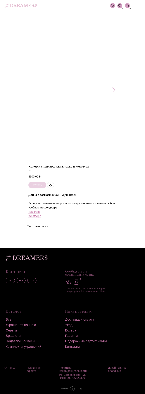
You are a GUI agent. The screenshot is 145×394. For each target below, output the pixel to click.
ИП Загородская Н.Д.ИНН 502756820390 (72, 376)
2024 (12, 368)
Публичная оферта (34, 369)
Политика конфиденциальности (73, 369)
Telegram (34, 211)
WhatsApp (34, 216)
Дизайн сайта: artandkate (117, 369)
